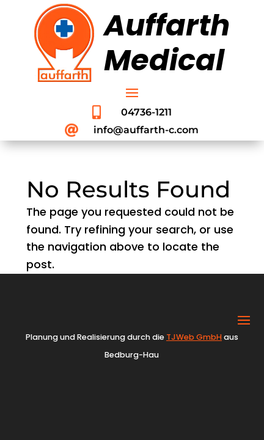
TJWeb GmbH (194, 337)
